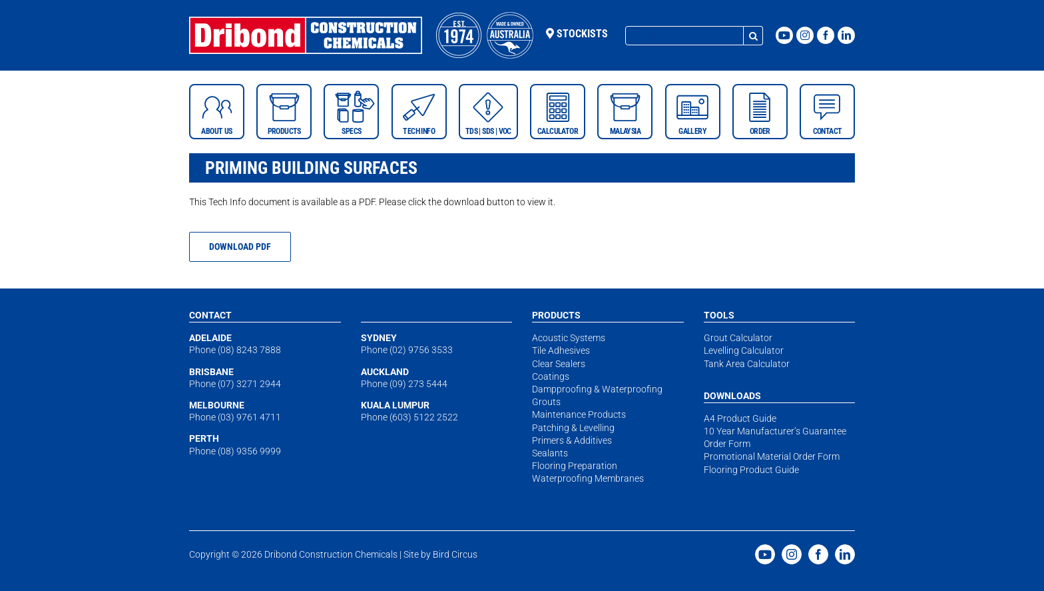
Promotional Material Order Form (772, 456)
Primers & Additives (572, 440)
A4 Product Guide (740, 418)
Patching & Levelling (573, 427)
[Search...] (684, 35)
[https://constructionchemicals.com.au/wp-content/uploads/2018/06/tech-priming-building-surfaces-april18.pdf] (240, 247)
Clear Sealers (558, 363)
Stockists (577, 33)
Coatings (550, 376)
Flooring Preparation (574, 465)
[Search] (753, 35)
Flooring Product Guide (751, 469)
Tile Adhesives (561, 350)
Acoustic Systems (568, 337)
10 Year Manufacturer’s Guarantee (775, 431)
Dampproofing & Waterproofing (597, 389)
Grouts (546, 401)
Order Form (727, 443)
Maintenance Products (579, 414)
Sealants (550, 453)
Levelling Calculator (744, 350)
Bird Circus (455, 554)
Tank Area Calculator (747, 363)
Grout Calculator (738, 337)
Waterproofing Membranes (588, 478)
